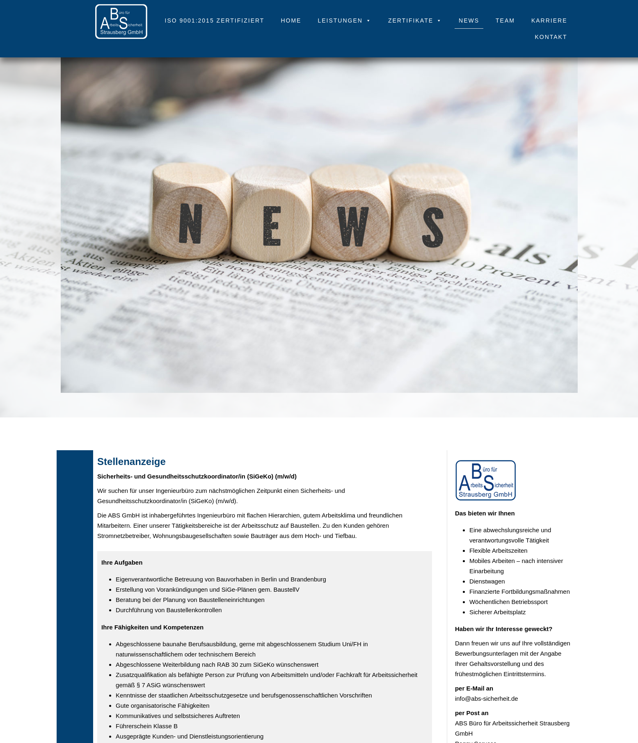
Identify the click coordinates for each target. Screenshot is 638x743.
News (469, 20)
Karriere (549, 20)
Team (505, 20)
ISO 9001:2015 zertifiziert (215, 20)
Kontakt (551, 37)
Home (291, 20)
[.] (121, 12)
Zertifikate (415, 20)
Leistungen (344, 20)
